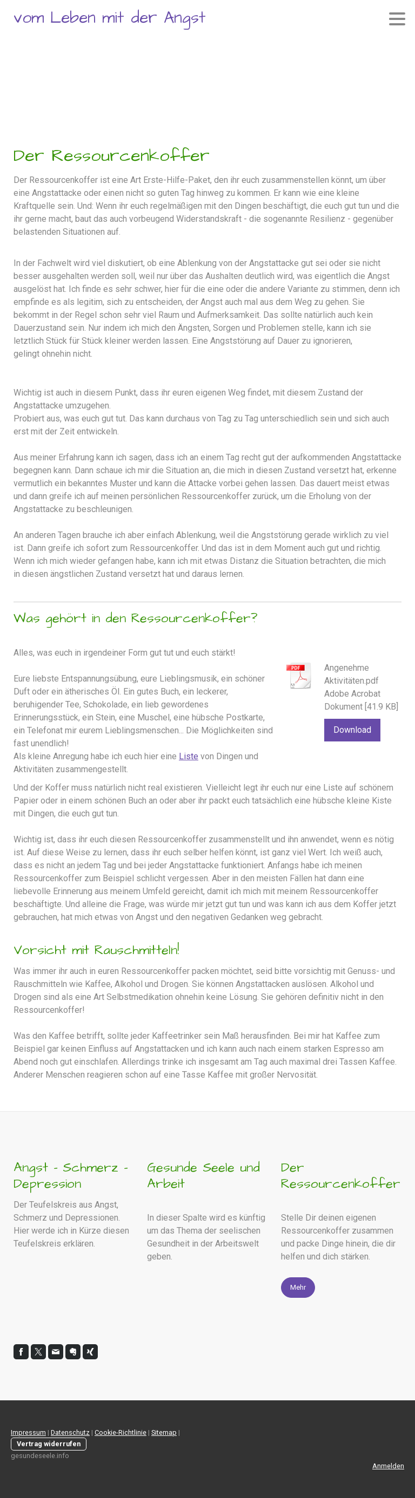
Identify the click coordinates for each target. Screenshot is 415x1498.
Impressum (28, 1432)
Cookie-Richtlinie (120, 1432)
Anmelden (388, 1466)
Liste (188, 756)
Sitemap (164, 1432)
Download (352, 730)
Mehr (298, 1287)
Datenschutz (70, 1432)
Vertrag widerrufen (49, 1444)
